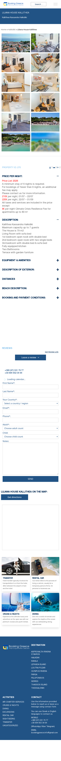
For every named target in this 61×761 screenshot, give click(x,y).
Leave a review (31, 357)
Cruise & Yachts (11, 705)
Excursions (8, 712)
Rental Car (8, 715)
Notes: (30, 458)
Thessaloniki (37, 688)
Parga (34, 675)
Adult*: (30, 426)
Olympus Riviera (39, 671)
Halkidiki (11, 29)
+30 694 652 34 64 (39, 723)
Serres (34, 681)
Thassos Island (39, 685)
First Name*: (30, 385)
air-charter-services (13, 702)
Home (3, 29)
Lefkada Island (38, 664)
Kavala (34, 661)
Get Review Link (51, 352)
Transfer (7, 722)
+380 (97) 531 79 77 (39, 720)
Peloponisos (37, 678)
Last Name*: (30, 393)
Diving (6, 709)
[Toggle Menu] (55, 4)
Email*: (30, 410)
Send (30, 478)
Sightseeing (9, 719)
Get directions (15, 497)
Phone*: (30, 418)
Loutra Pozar (38, 668)
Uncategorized (10, 725)
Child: (30, 434)
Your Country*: (30, 401)
